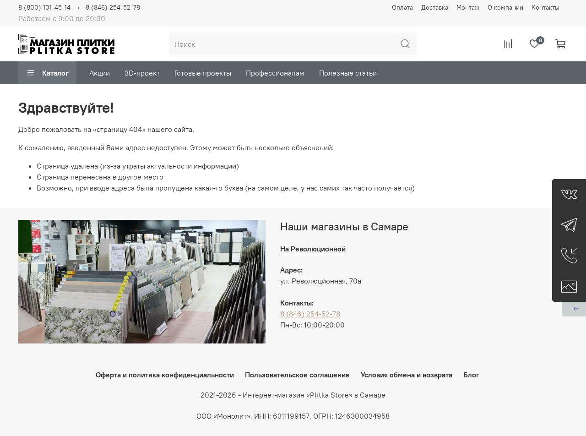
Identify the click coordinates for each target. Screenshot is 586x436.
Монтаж (467, 7)
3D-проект (142, 72)
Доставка (434, 7)
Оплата (402, 7)
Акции (99, 72)
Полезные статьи (348, 72)
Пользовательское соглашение (297, 374)
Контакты (545, 7)
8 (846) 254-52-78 (113, 7)
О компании (505, 7)
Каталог (47, 72)
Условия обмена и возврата (406, 374)
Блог (471, 374)
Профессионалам (275, 72)
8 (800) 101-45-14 (44, 7)
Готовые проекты (202, 72)
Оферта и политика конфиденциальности (165, 374)
